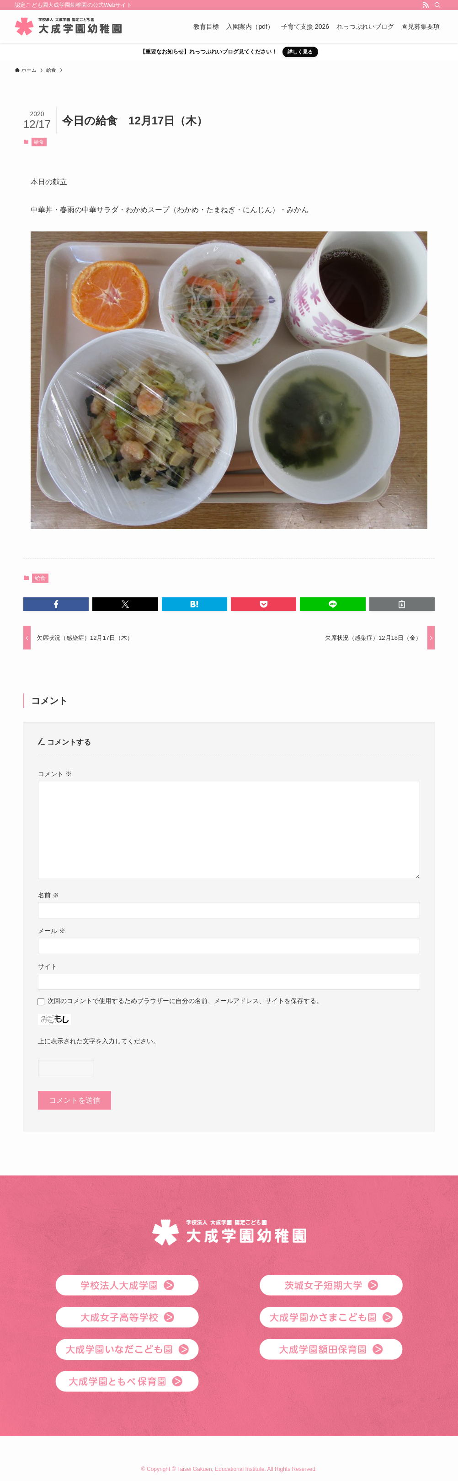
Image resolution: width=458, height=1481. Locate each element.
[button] (56, 604)
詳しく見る (300, 51)
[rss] (425, 5)
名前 (48, 895)
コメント (55, 774)
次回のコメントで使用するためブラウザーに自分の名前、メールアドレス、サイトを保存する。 (185, 1000)
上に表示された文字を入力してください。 (99, 1041)
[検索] (437, 5)
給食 (39, 142)
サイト (47, 966)
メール (51, 930)
